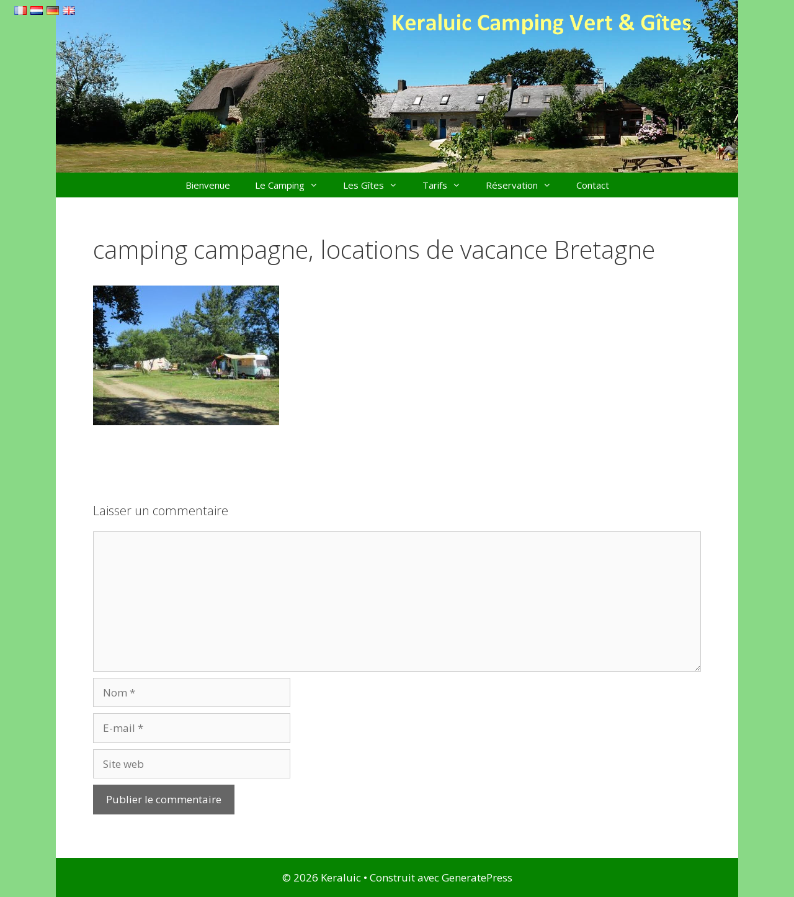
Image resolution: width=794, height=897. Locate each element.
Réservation (525, 185)
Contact (592, 185)
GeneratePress (477, 877)
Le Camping (293, 185)
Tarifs (447, 185)
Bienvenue (207, 185)
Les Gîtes (376, 185)
